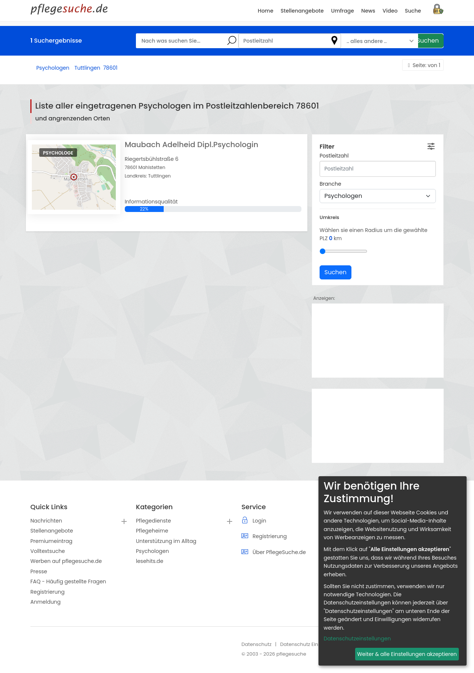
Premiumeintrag (51, 541)
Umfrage (342, 10)
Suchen (428, 40)
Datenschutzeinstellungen (357, 638)
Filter (327, 146)
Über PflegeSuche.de (279, 552)
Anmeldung (45, 602)
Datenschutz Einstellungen (311, 644)
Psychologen (152, 551)
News (368, 10)
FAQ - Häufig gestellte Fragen (68, 581)
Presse (38, 571)
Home (265, 10)
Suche (413, 10)
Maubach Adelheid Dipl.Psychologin (191, 144)
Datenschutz (256, 644)
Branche (330, 184)
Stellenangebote (51, 530)
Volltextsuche (47, 551)
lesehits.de (149, 561)
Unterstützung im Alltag (166, 541)
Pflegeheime (152, 530)
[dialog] (392, 571)
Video (390, 10)
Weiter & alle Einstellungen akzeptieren (407, 654)
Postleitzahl (334, 155)
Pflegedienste (153, 520)
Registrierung (47, 592)
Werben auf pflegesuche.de (66, 561)
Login (259, 520)
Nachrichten (46, 520)
